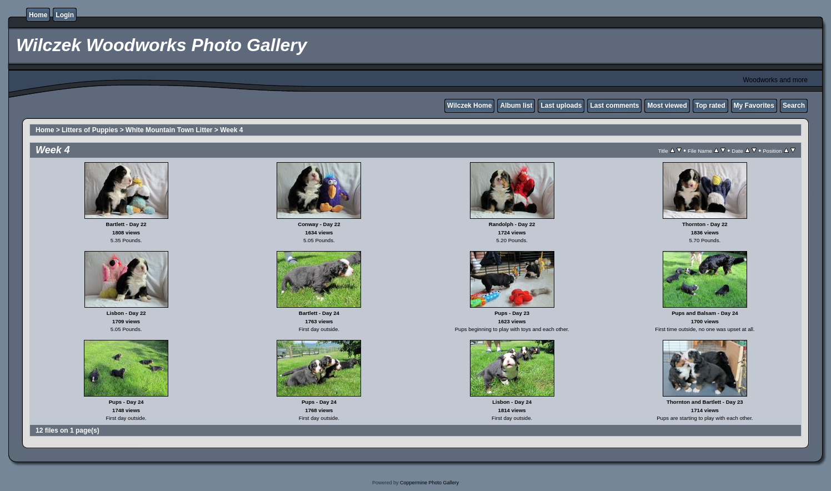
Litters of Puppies (90, 130)
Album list (516, 105)
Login (65, 15)
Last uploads (561, 105)
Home (38, 15)
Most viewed (667, 105)
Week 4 (231, 130)
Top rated (710, 105)
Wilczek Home (469, 105)
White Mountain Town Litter (169, 130)
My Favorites (754, 105)
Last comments (614, 105)
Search (794, 105)
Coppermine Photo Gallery (429, 482)
